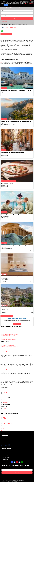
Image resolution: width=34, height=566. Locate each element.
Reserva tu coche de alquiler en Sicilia (8, 339)
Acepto (6, 4)
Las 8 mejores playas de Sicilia (6, 351)
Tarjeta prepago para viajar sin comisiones (9, 346)
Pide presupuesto (17, 323)
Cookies (12, 478)
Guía (11, 27)
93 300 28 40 (5, 451)
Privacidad (3, 478)
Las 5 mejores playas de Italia (6, 377)
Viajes (7, 27)
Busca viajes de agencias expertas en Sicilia (9, 334)
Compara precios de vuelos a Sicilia (8, 335)
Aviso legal (16, 478)
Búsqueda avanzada (5, 21)
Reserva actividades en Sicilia (7, 338)
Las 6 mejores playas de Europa (7, 369)
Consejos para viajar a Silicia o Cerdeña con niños (11, 360)
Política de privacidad (20, 467)
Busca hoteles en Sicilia (6, 336)
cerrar (31, 0)
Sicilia (3, 27)
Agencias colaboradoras (5, 441)
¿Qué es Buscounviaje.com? (6, 437)
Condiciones (8, 478)
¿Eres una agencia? (6, 455)
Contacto (4, 453)
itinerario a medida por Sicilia (18, 64)
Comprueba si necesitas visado (7, 345)
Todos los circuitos (6, 457)
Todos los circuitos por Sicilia (7, 316)
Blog (2, 439)
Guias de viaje (5, 459)
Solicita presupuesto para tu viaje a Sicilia (17, 318)
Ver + (1, 430)
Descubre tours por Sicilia (6, 33)
